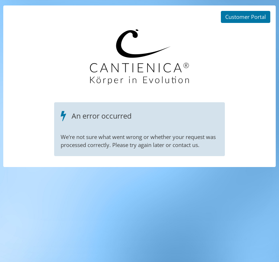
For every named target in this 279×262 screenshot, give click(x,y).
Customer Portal (245, 16)
